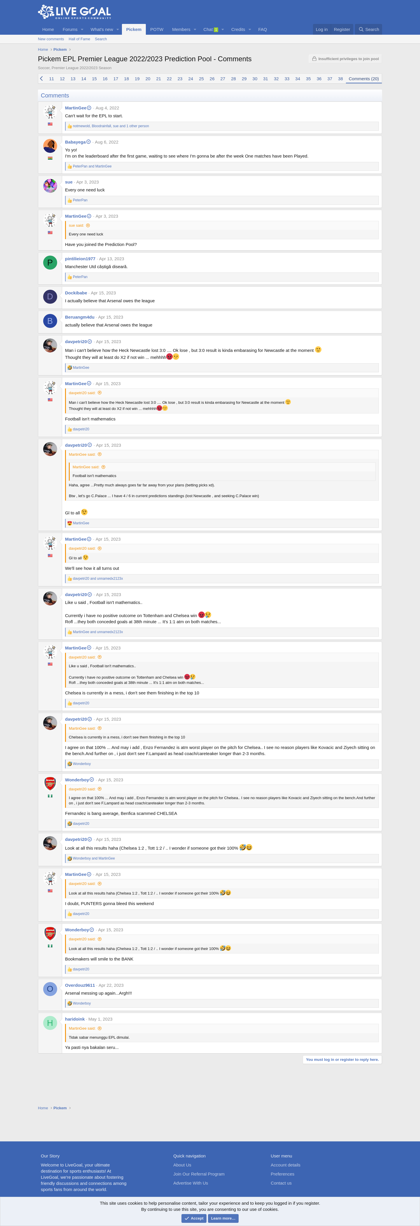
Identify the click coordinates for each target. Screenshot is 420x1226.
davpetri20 (78, 341)
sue (69, 181)
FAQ (262, 29)
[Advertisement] (210, 1122)
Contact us (281, 1182)
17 (115, 78)
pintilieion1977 (80, 258)
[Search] (368, 29)
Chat (211, 29)
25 (201, 78)
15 (94, 78)
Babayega (78, 141)
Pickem (134, 29)
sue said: (76, 225)
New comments (51, 39)
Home (48, 29)
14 (83, 78)
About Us (182, 1164)
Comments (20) (364, 78)
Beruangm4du (79, 317)
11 (51, 78)
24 (190, 78)
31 (265, 78)
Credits (238, 29)
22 (169, 78)
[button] (82, 29)
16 (105, 78)
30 (255, 78)
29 (244, 78)
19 (137, 78)
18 (126, 78)
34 (297, 78)
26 (212, 78)
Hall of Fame (79, 39)
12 (62, 78)
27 (222, 78)
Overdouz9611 (80, 985)
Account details (285, 1164)
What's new (102, 29)
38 (340, 78)
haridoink (75, 1019)
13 (73, 78)
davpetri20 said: (82, 393)
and (92, 166)
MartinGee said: (82, 454)
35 (308, 78)
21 (158, 78)
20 (148, 78)
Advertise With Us (190, 1182)
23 (180, 78)
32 (276, 78)
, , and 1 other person (111, 126)
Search (101, 39)
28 (233, 78)
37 (329, 78)
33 (287, 78)
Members (181, 29)
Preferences (282, 1173)
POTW (156, 29)
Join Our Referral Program (199, 1173)
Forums (70, 29)
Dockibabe (76, 292)
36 (319, 78)
